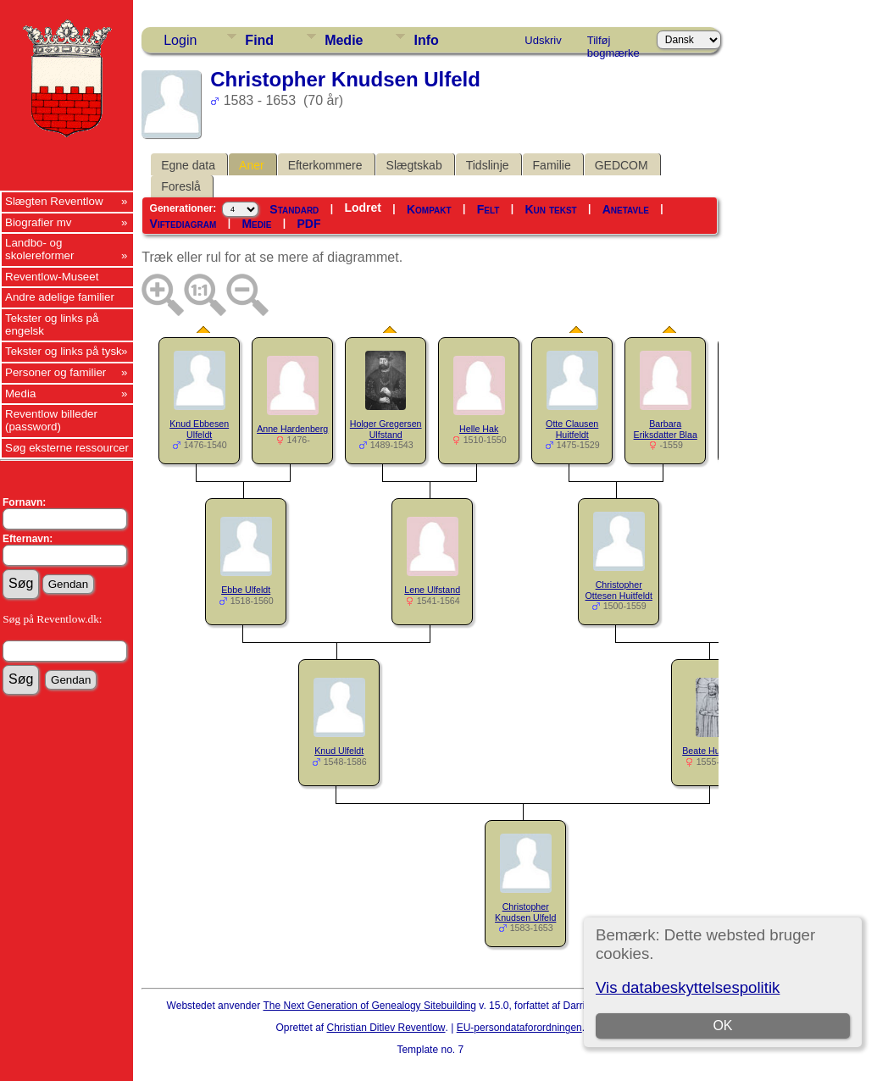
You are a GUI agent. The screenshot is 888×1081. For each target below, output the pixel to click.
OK (722, 1025)
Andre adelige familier (59, 297)
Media (20, 393)
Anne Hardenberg (292, 429)
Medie (344, 40)
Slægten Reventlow (54, 201)
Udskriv (542, 40)
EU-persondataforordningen (519, 1028)
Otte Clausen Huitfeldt (572, 429)
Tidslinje (487, 165)
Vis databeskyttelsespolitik (688, 987)
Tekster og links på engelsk (51, 324)
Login (180, 40)
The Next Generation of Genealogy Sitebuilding (369, 1006)
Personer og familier (55, 372)
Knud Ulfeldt (339, 751)
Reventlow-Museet (51, 276)
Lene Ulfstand (432, 590)
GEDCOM (621, 165)
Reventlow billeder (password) (51, 420)
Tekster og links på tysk (63, 351)
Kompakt (429, 209)
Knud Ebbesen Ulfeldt (199, 429)
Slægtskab (414, 165)
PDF (308, 223)
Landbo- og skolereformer (39, 249)
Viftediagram (183, 223)
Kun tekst (550, 209)
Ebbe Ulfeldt (245, 590)
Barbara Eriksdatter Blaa (665, 429)
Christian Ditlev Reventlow (385, 1028)
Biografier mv (38, 222)
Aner (251, 165)
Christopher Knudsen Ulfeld (525, 912)
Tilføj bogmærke (613, 43)
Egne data (188, 165)
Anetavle (625, 209)
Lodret (362, 207)
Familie (552, 165)
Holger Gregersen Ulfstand (386, 429)
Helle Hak (478, 429)
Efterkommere (325, 165)
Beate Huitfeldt (711, 751)
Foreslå (181, 186)
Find (259, 40)
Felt (488, 209)
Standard (294, 209)
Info (425, 40)
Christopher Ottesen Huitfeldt (619, 590)
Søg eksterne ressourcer (67, 447)
